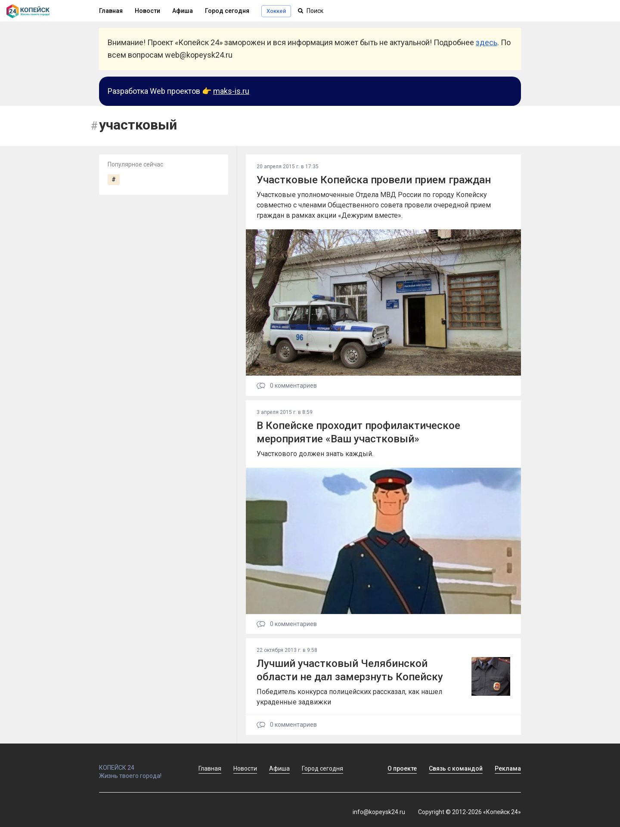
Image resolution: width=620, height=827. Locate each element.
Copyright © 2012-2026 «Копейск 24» (469, 811)
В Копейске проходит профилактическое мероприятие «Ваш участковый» (358, 432)
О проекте (402, 768)
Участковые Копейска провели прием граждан (374, 180)
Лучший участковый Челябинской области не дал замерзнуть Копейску (350, 670)
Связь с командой (456, 768)
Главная (111, 10)
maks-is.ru (231, 91)
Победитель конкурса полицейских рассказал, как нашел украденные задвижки (349, 697)
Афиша (182, 10)
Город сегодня (227, 10)
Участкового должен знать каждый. (315, 454)
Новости (147, 10)
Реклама (508, 768)
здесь (486, 42)
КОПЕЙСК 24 (139, 763)
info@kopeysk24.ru (379, 811)
